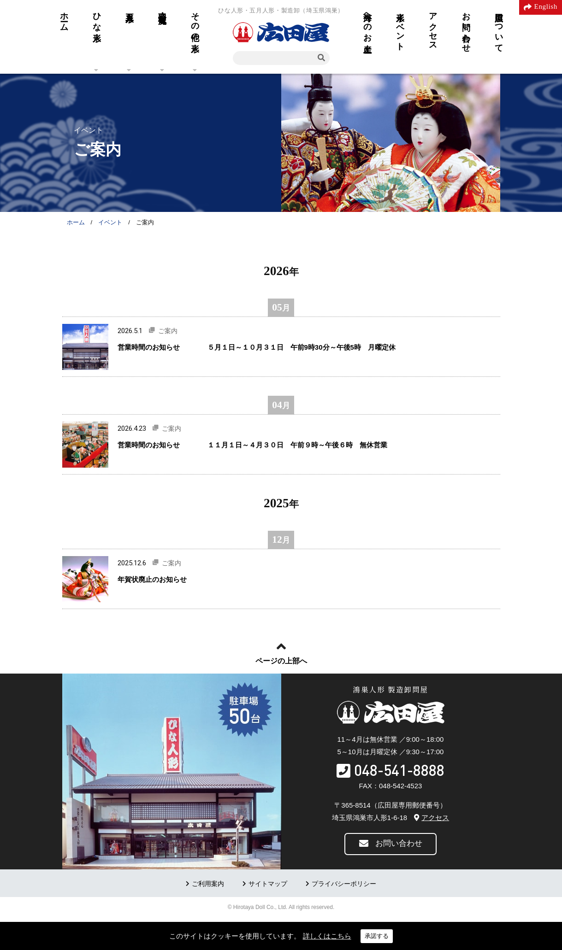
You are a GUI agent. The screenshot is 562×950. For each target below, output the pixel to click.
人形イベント (400, 27)
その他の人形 (195, 22)
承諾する (377, 935)
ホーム (64, 17)
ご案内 (167, 331)
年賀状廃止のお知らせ (152, 579)
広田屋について (498, 27)
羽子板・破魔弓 (162, 8)
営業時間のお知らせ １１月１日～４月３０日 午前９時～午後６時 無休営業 (252, 445)
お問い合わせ (466, 27)
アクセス (433, 27)
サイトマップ (267, 883)
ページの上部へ (281, 661)
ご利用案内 (208, 883)
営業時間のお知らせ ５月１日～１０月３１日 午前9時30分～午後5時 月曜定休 (263, 347)
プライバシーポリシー (344, 883)
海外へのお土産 (367, 23)
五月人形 (129, 8)
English (545, 6)
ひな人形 (96, 17)
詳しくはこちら (327, 936)
